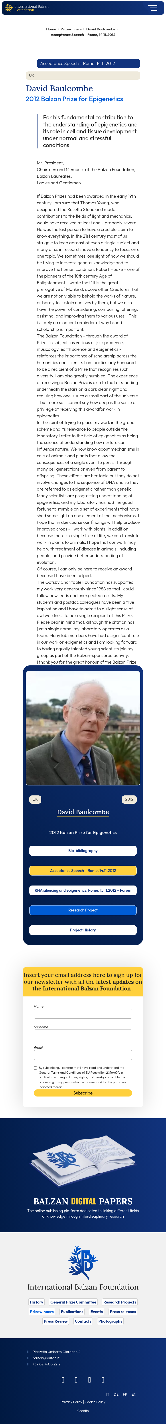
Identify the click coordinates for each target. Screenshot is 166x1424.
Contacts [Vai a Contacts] (83, 1321)
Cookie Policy (95, 1402)
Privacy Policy (71, 1402)
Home (51, 29)
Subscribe (83, 1093)
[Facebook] (63, 1380)
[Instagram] (90, 1380)
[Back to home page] (10, 8)
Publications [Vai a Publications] (72, 1311)
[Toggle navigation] (151, 8)
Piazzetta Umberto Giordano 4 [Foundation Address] (56, 1351)
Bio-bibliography (83, 850)
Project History (83, 930)
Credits (83, 1410)
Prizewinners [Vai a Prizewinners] (42, 1311)
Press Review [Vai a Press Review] (56, 1321)
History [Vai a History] (36, 1302)
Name (38, 1006)
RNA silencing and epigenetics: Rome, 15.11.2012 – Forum (83, 890)
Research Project (83, 910)
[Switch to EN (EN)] (133, 1394)
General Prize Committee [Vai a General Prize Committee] (73, 1302)
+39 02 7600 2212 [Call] (46, 1364)
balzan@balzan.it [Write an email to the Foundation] (46, 1358)
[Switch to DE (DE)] (116, 1394)
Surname (41, 1027)
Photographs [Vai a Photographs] (110, 1321)
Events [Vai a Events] (96, 1311)
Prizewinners (71, 29)
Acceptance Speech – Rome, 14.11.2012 (83, 870)
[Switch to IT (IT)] (108, 1394)
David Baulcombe (100, 29)
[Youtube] (103, 1380)
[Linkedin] (76, 1380)
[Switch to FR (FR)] (125, 1394)
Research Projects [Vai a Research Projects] (119, 1302)
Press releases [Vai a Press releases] (123, 1311)
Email (38, 1047)
